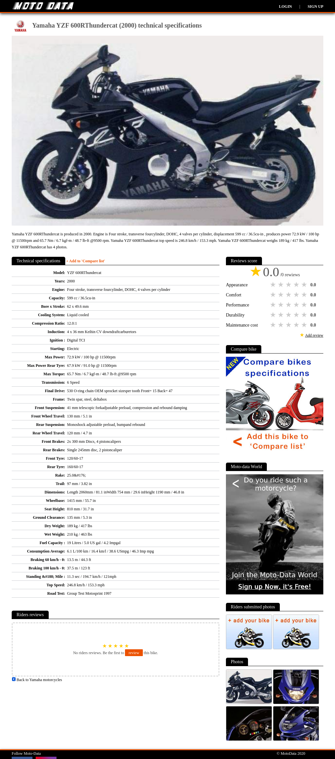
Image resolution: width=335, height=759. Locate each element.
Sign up (315, 6)
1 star (274, 284)
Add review (314, 335)
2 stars (281, 284)
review (134, 653)
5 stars (305, 284)
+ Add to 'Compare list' (85, 261)
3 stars (289, 284)
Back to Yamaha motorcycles (37, 680)
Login (285, 6)
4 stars (297, 284)
